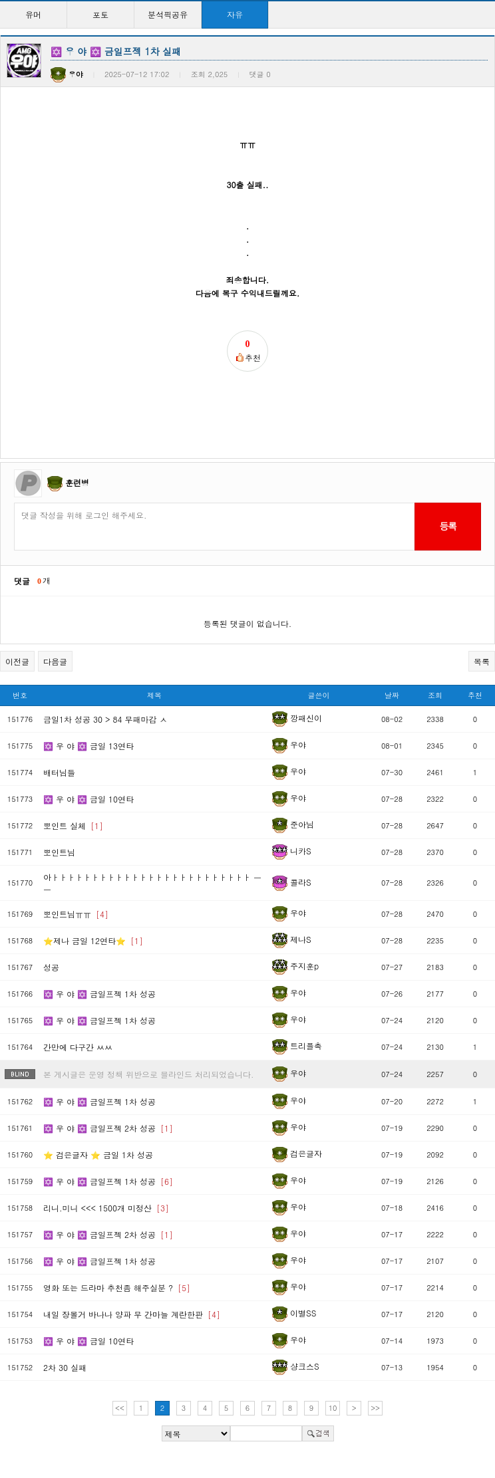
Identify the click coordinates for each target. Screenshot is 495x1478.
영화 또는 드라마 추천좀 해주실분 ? (116, 1287)
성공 (51, 967)
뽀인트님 (59, 852)
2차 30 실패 (64, 1367)
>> (375, 1408)
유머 (33, 14)
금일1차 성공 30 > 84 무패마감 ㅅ (105, 719)
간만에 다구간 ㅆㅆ (77, 1046)
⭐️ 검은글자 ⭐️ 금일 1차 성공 (98, 1154)
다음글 (55, 661)
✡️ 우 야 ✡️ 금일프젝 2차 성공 (108, 1128)
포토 (100, 14)
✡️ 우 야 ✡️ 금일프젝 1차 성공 (99, 993)
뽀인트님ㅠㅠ (75, 914)
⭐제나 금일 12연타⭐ (93, 940)
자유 (235, 14)
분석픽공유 (168, 14)
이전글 (17, 661)
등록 (447, 526)
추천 (475, 695)
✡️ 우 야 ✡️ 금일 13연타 (88, 745)
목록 (482, 661)
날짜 (392, 695)
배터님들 (59, 772)
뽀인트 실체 (73, 825)
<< (119, 1408)
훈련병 (77, 482)
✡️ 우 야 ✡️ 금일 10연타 (88, 798)
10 (333, 1408)
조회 (435, 695)
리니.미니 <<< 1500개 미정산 (106, 1207)
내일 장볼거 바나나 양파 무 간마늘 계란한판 (131, 1314)
